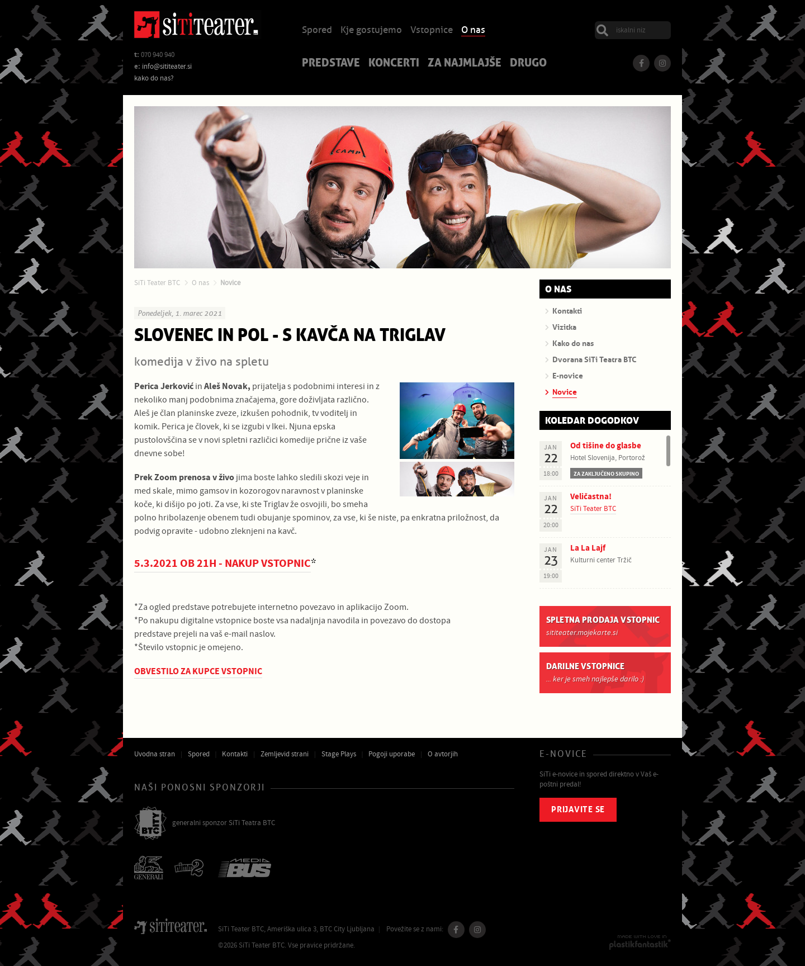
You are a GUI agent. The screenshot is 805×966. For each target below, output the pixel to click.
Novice (230, 282)
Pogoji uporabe (391, 754)
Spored (317, 30)
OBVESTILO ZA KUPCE (177, 671)
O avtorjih (443, 754)
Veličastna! (591, 497)
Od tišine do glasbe (605, 446)
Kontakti (235, 754)
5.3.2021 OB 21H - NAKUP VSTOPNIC (222, 563)
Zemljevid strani (285, 754)
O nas (473, 30)
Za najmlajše (464, 64)
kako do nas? (154, 78)
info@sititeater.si (167, 66)
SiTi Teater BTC (157, 282)
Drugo (528, 64)
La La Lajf (587, 548)
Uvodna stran (154, 754)
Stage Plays (338, 754)
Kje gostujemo (371, 30)
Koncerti (393, 64)
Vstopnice (431, 30)
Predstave (331, 64)
